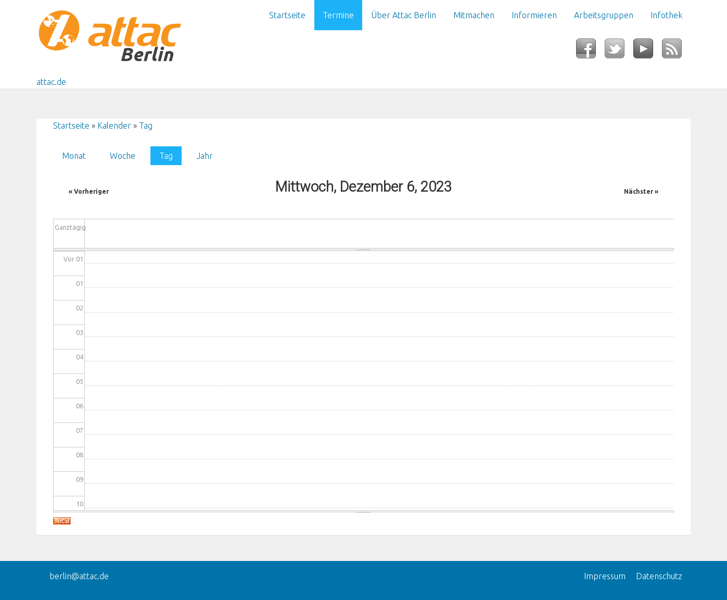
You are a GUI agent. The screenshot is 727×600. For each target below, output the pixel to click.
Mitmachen (473, 15)
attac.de (51, 81)
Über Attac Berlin (403, 15)
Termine (338, 15)
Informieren (534, 15)
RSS (676, 52)
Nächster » (641, 191)
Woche (122, 155)
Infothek (666, 15)
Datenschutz (659, 576)
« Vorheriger (89, 191)
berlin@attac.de (79, 576)
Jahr (205, 155)
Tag (145, 125)
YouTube (647, 52)
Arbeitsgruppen (603, 15)
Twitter (619, 52)
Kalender (114, 125)
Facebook (590, 52)
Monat (74, 155)
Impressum (605, 576)
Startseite (287, 15)
